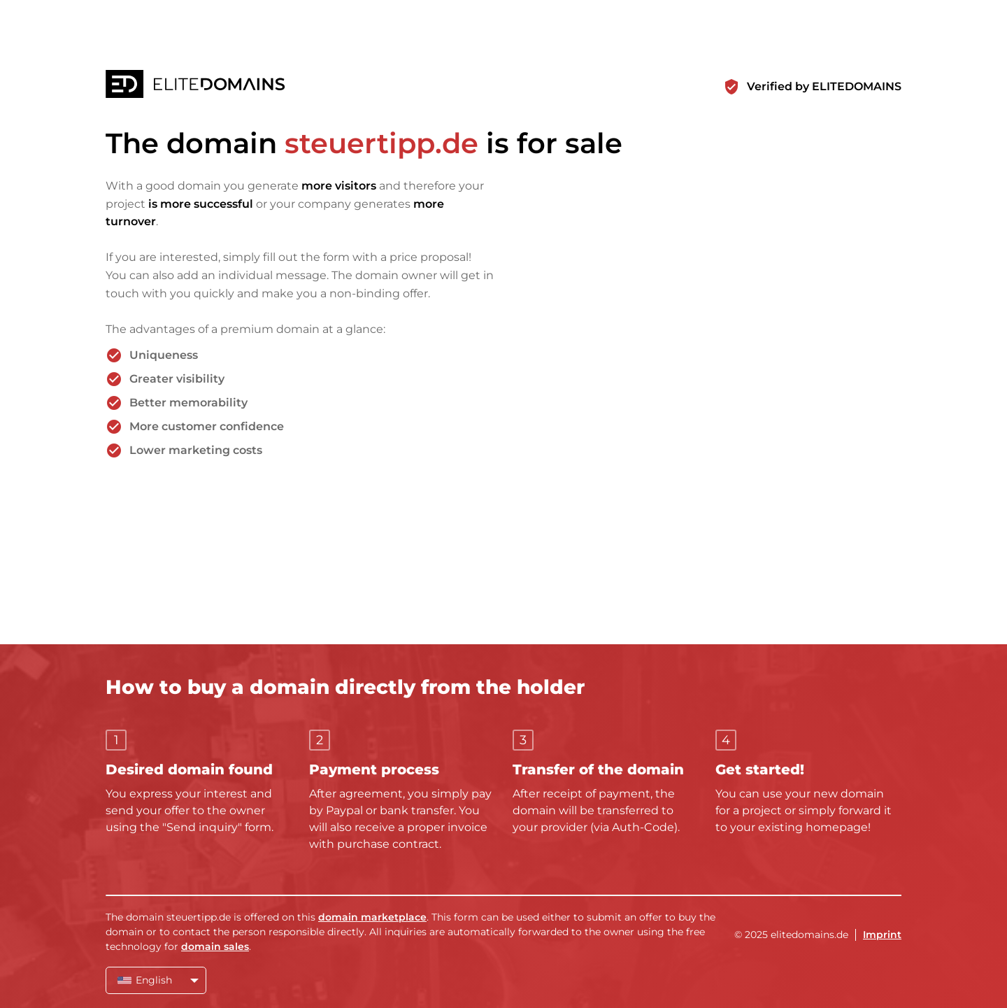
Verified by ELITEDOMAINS (824, 86)
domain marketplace (372, 917)
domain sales (215, 946)
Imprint (882, 934)
